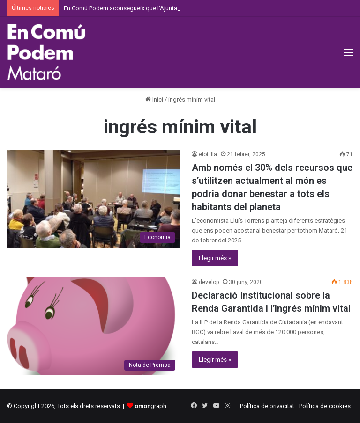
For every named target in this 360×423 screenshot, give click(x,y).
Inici (154, 99)
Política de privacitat (267, 405)
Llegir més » (215, 258)
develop (209, 282)
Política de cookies (325, 405)
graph (150, 405)
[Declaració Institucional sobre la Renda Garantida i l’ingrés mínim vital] (93, 326)
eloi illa (208, 154)
